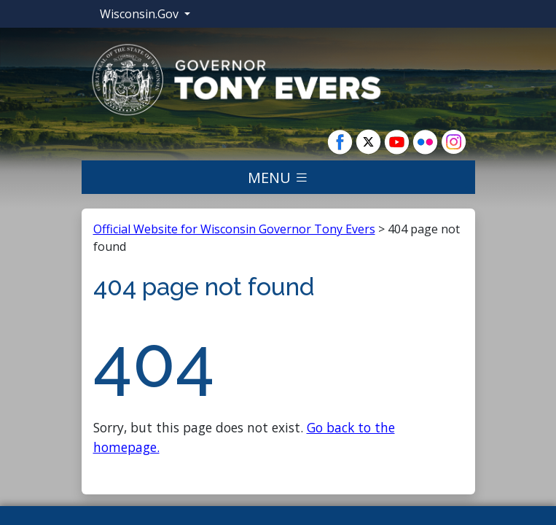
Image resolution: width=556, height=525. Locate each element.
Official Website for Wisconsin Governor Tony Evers (234, 229)
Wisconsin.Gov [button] (140, 14)
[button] (236, 79)
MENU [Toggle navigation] (278, 177)
